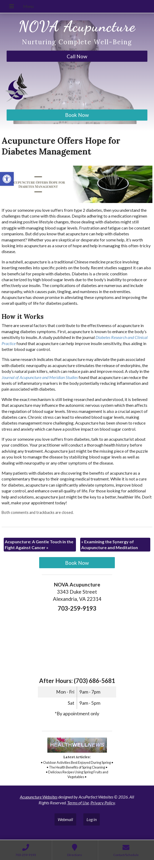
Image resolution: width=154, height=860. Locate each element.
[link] (7, 179)
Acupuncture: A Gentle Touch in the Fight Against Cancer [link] (39, 544)
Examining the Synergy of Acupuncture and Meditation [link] (109, 544)
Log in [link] (92, 819)
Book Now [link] (77, 115)
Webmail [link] (65, 819)
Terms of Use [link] (78, 802)
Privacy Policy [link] (102, 802)
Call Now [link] (77, 56)
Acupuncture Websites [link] (38, 796)
